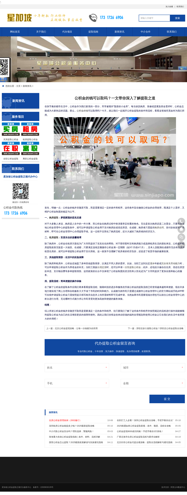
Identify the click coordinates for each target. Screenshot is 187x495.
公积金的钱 (82, 110)
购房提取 (53, 217)
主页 (18, 86)
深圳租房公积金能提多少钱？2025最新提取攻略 (71, 426)
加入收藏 (169, 6)
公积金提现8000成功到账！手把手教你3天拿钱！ (140, 431)
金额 (126, 383)
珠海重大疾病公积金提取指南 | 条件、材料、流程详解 (74, 437)
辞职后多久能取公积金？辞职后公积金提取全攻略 (159, 328)
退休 (152, 263)
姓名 (50, 367)
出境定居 (101, 267)
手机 (50, 383)
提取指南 (93, 31)
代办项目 (67, 31)
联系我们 (180, 6)
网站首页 (15, 31)
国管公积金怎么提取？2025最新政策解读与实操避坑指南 (76, 442)
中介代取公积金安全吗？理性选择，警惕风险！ (71, 431)
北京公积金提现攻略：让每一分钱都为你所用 (76, 328)
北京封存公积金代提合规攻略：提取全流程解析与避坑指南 (144, 442)
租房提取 (53, 237)
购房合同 (159, 227)
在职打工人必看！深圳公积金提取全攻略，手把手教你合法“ (145, 420)
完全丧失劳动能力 (170, 263)
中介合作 (145, 31)
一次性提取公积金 (132, 267)
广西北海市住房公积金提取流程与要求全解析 (138, 437)
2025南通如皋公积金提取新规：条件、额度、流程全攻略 (144, 426)
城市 (126, 367)
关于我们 (41, 31)
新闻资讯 (119, 31)
